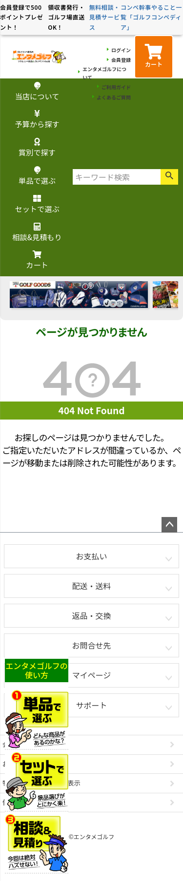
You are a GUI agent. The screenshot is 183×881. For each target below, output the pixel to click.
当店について (37, 91)
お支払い (91, 556)
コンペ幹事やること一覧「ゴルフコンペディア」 (151, 17)
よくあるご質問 (114, 97)
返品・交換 (91, 615)
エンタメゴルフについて (104, 73)
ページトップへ (169, 525)
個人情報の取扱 (25, 802)
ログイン (121, 50)
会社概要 (15, 744)
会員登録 (121, 59)
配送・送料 (91, 586)
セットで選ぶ (37, 204)
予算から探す (37, 119)
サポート (91, 705)
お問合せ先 (91, 645)
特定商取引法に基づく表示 (41, 782)
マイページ (91, 675)
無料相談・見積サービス (104, 17)
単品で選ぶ (37, 176)
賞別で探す (37, 147)
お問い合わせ (21, 763)
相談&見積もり (36, 232)
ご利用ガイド (116, 87)
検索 (169, 177)
